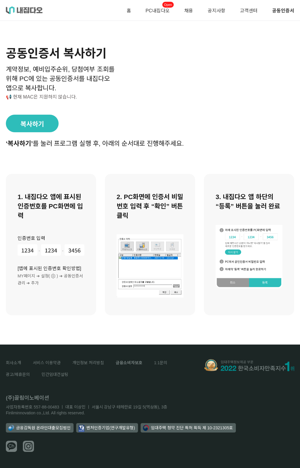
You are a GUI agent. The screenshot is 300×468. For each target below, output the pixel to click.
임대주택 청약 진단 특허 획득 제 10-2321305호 (188, 428)
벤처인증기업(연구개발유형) (107, 428)
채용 (188, 10)
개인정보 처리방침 (88, 362)
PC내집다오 (158, 10)
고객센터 (249, 10)
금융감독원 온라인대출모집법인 (39, 428)
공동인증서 (283, 10)
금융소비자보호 (129, 362)
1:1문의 (160, 362)
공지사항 (216, 10)
